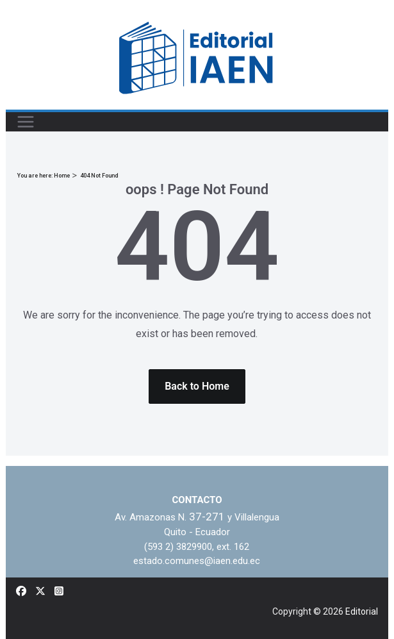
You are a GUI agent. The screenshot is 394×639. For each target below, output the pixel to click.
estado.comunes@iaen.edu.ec (196, 561)
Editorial (361, 611)
